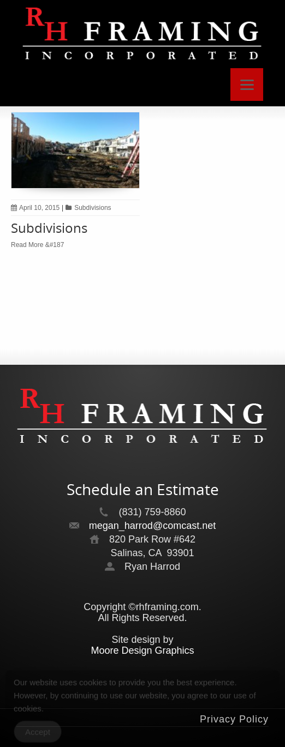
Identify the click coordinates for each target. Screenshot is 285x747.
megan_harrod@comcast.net (152, 525)
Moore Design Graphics (142, 650)
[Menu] (246, 84)
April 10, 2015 (35, 208)
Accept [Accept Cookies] (37, 734)
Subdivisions (92, 208)
